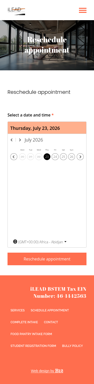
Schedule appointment (50, 310)
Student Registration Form (33, 346)
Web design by (47, 371)
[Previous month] (11, 139)
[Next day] (80, 156)
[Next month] (20, 139)
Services (18, 310)
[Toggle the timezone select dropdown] (40, 242)
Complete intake (24, 322)
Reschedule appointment (47, 259)
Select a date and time (31, 114)
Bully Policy (72, 346)
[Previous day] (13, 156)
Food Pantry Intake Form (31, 334)
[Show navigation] (82, 10)
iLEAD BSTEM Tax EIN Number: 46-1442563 (58, 292)
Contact (51, 322)
